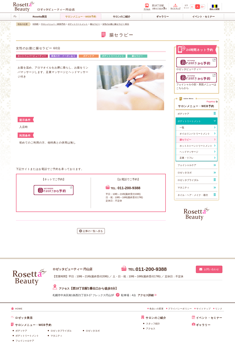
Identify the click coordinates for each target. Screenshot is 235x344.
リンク (218, 308)
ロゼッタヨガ (93, 330)
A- (192, 6)
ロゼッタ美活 (24, 317)
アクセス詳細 (146, 295)
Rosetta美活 (40, 16)
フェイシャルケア (24, 340)
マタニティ (56, 335)
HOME (18, 308)
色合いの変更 (215, 9)
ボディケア (21, 330)
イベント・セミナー (203, 16)
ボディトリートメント (27, 335)
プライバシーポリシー (180, 308)
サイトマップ (175, 8)
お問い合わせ (211, 269)
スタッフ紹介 (153, 323)
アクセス (150, 328)
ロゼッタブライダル (61, 330)
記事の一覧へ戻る (93, 231)
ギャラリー (162, 16)
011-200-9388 (129, 188)
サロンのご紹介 (121, 16)
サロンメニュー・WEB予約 (80, 16)
